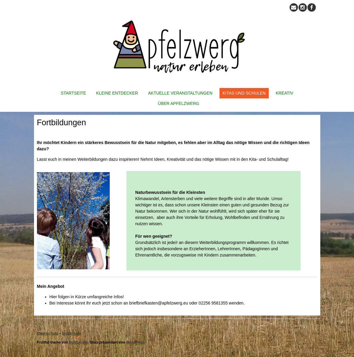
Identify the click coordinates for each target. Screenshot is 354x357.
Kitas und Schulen (243, 93)
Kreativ (284, 93)
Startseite (73, 93)
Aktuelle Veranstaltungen (180, 93)
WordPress (135, 342)
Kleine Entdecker (117, 93)
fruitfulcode (79, 342)
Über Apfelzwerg (178, 103)
